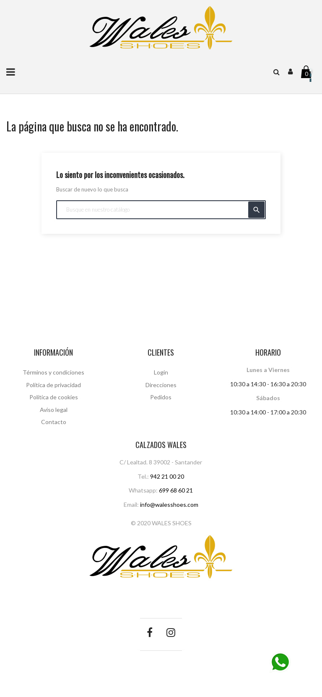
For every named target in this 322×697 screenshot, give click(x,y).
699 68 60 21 (176, 490)
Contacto (53, 421)
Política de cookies (53, 397)
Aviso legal (54, 409)
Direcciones (161, 384)
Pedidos (160, 397)
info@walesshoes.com (169, 504)
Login (161, 372)
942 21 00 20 (167, 476)
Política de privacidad (53, 384)
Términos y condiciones (53, 372)
